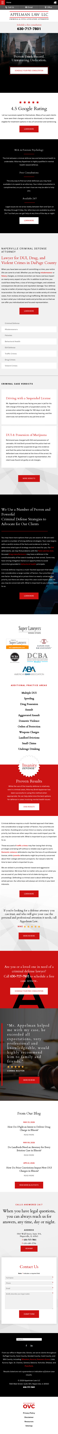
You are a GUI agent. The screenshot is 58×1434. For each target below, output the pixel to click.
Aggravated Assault (29, 715)
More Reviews (29, 936)
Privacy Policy (29, 1413)
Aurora (33, 1359)
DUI (52, 547)
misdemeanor (46, 272)
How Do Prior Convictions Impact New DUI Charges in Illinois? (29, 1169)
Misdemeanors (11, 329)
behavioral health (28, 564)
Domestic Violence (29, 721)
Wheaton (25, 1359)
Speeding (29, 698)
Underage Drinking (29, 749)
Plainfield (29, 1366)
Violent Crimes (11, 366)
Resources (29, 1421)
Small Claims (29, 743)
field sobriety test (45, 551)
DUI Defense (10, 347)
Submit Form (29, 1314)
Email (29, 7)
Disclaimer (29, 1417)
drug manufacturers (17, 554)
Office (48, 7)
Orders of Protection (29, 726)
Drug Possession (29, 704)
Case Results (29, 807)
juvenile (16, 855)
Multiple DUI (29, 693)
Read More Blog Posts (29, 1185)
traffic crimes (22, 845)
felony (4, 276)
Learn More (29, 129)
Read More (29, 1135)
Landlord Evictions (29, 737)
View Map (29, 1248)
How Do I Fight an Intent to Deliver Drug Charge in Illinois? (29, 1128)
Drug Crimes (10, 360)
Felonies (8, 335)
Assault (29, 709)
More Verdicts (29, 478)
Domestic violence (9, 852)
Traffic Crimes (11, 353)
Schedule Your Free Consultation (29, 71)
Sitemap (29, 1426)
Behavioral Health (12, 341)
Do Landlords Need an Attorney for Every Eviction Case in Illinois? (29, 1149)
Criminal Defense (12, 323)
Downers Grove (43, 1359)
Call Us (9, 7)
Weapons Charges (29, 732)
